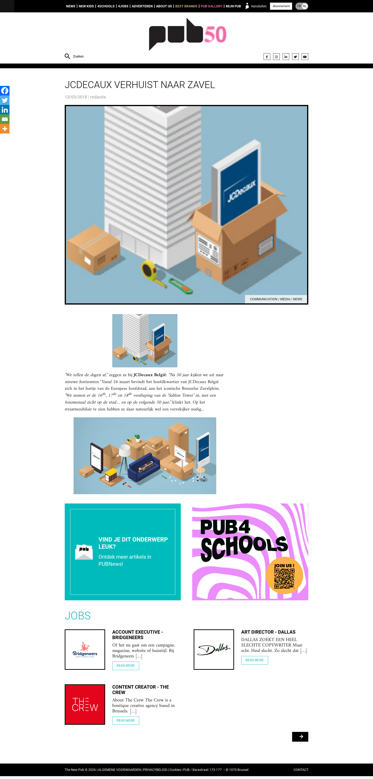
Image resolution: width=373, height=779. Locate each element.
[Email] (5, 119)
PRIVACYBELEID (155, 772)
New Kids (86, 6)
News (70, 6)
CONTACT (301, 772)
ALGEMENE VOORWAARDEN (119, 772)
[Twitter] (5, 100)
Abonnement (281, 6)
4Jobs (123, 6)
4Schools (106, 6)
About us (164, 6)
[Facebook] (5, 90)
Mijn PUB (233, 6)
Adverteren (142, 6)
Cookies (175, 772)
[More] (5, 128)
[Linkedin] (5, 109)
